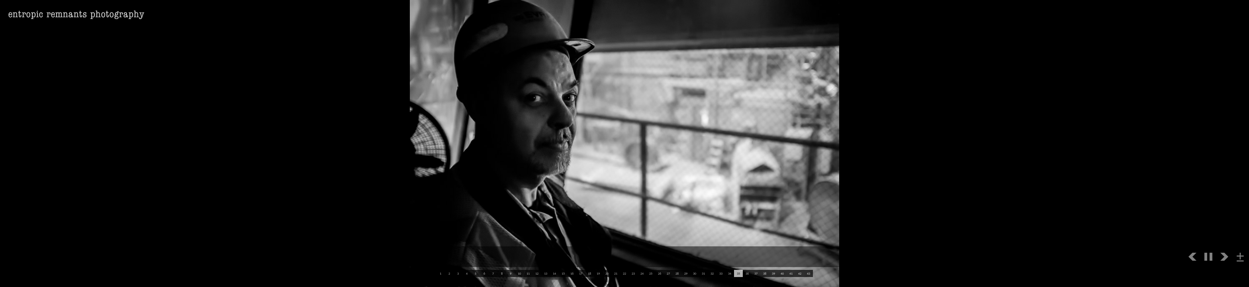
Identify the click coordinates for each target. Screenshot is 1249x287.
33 (720, 273)
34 (729, 273)
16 (572, 273)
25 (650, 273)
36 (747, 273)
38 (764, 273)
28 (677, 273)
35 (738, 273)
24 (642, 273)
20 (607, 273)
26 (659, 273)
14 (554, 273)
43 (808, 273)
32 (712, 273)
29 (685, 273)
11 (528, 273)
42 (799, 273)
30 (694, 273)
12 (536, 273)
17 (580, 273)
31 (703, 273)
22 (624, 273)
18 (589, 273)
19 (598, 273)
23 (633, 273)
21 (615, 273)
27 (668, 273)
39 (773, 273)
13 (545, 273)
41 (791, 273)
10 (519, 273)
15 (563, 273)
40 (782, 273)
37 (756, 273)
